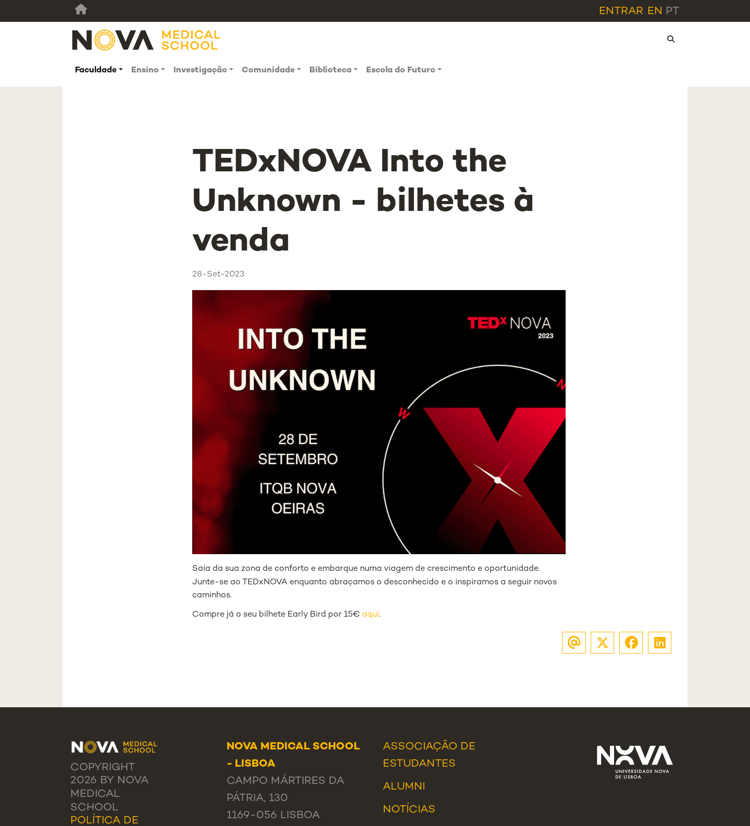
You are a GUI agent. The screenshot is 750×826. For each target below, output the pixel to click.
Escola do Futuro (400, 70)
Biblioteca (330, 70)
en (654, 11)
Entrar (621, 11)
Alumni (404, 787)
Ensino (145, 70)
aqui (370, 614)
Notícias (409, 810)
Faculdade (96, 70)
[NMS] (147, 39)
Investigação (200, 70)
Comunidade (268, 70)
